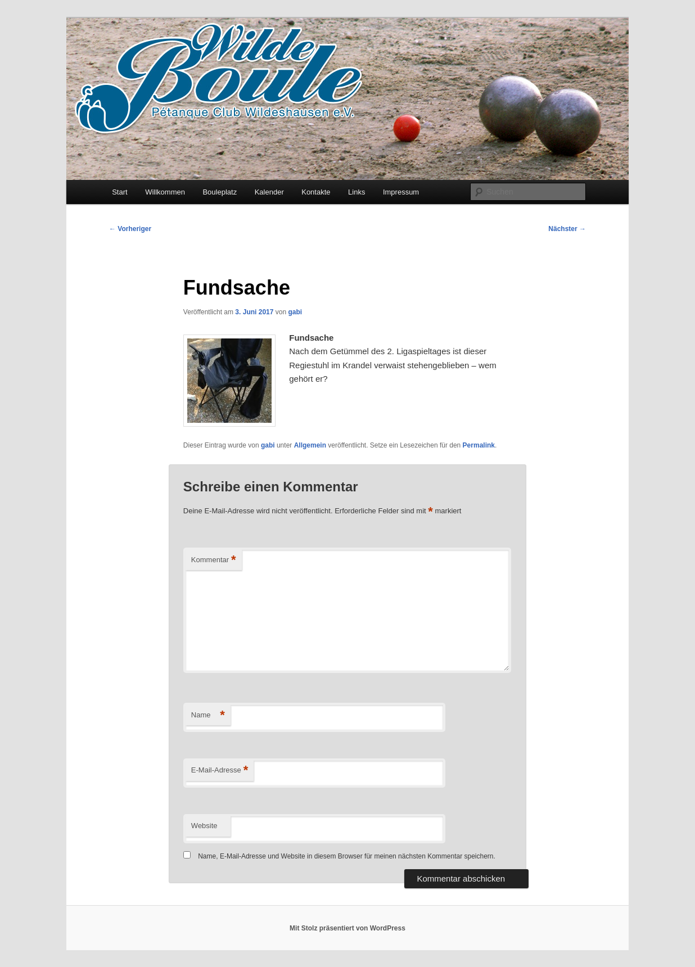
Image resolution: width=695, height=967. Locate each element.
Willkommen (165, 192)
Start (119, 192)
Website (204, 825)
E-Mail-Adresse (219, 770)
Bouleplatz (219, 192)
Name (208, 715)
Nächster (567, 229)
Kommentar (213, 560)
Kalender (269, 192)
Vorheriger (130, 229)
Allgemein (310, 445)
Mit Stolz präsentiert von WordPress (347, 928)
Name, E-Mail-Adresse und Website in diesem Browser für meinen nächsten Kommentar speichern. (346, 856)
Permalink (479, 445)
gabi (295, 312)
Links (356, 192)
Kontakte (315, 192)
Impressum (401, 192)
